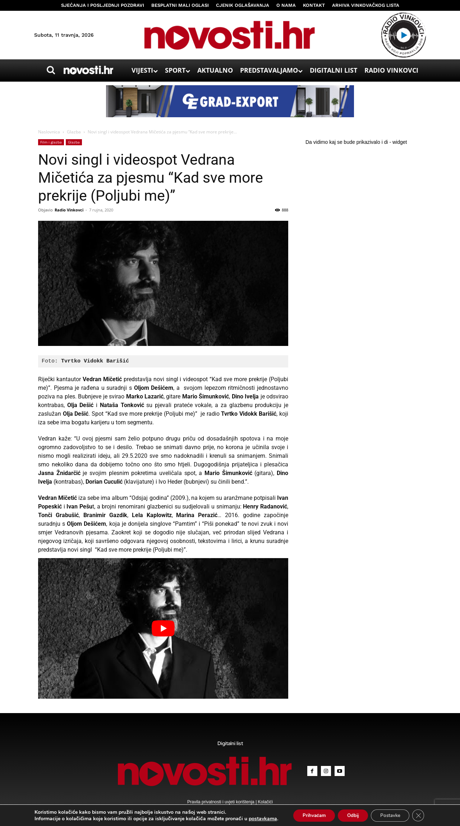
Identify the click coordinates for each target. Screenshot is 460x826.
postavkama (256, 818)
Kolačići (265, 801)
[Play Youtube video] (163, 628)
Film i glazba (51, 142)
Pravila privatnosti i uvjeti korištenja (221, 801)
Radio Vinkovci (69, 210)
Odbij (352, 814)
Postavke (393, 814)
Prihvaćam (309, 814)
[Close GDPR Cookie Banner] (424, 814)
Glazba (74, 132)
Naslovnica (49, 132)
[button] (50, 70)
